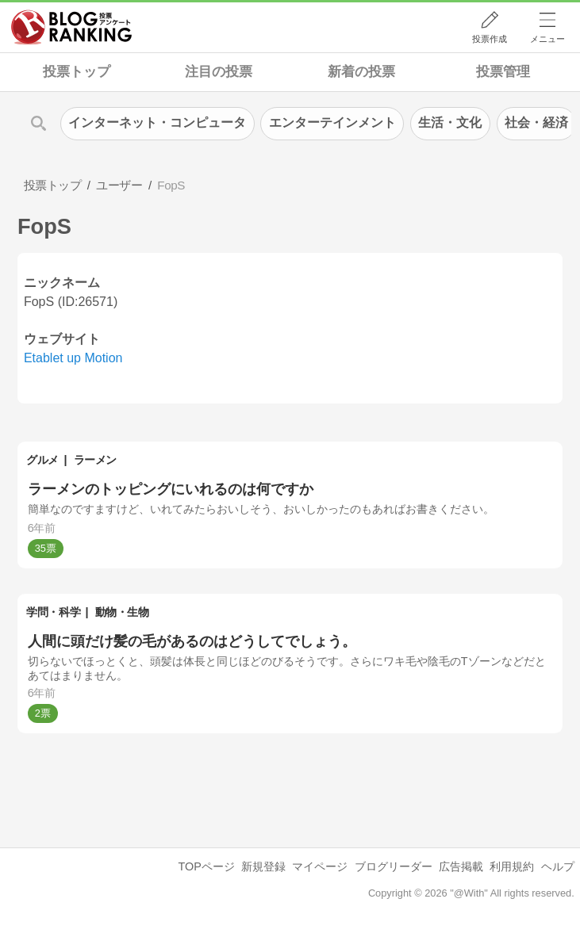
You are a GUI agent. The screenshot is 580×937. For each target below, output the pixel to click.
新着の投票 (361, 71)
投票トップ (76, 71)
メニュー (547, 39)
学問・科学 (53, 612)
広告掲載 (461, 866)
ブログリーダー (393, 866)
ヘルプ (557, 866)
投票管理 (503, 71)
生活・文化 (450, 122)
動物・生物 (122, 612)
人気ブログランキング (71, 27)
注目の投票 (218, 71)
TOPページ (207, 866)
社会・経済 (536, 122)
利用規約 (512, 866)
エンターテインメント (332, 122)
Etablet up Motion (73, 358)
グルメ (42, 459)
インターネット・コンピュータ (157, 122)
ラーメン (95, 459)
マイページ (320, 866)
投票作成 (489, 39)
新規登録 (263, 866)
